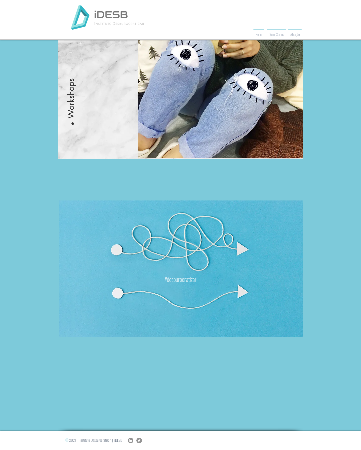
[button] (71, 87)
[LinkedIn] (130, 440)
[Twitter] (139, 440)
